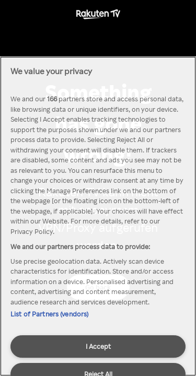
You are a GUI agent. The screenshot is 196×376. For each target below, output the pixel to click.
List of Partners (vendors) (49, 314)
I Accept (98, 346)
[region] (98, 216)
